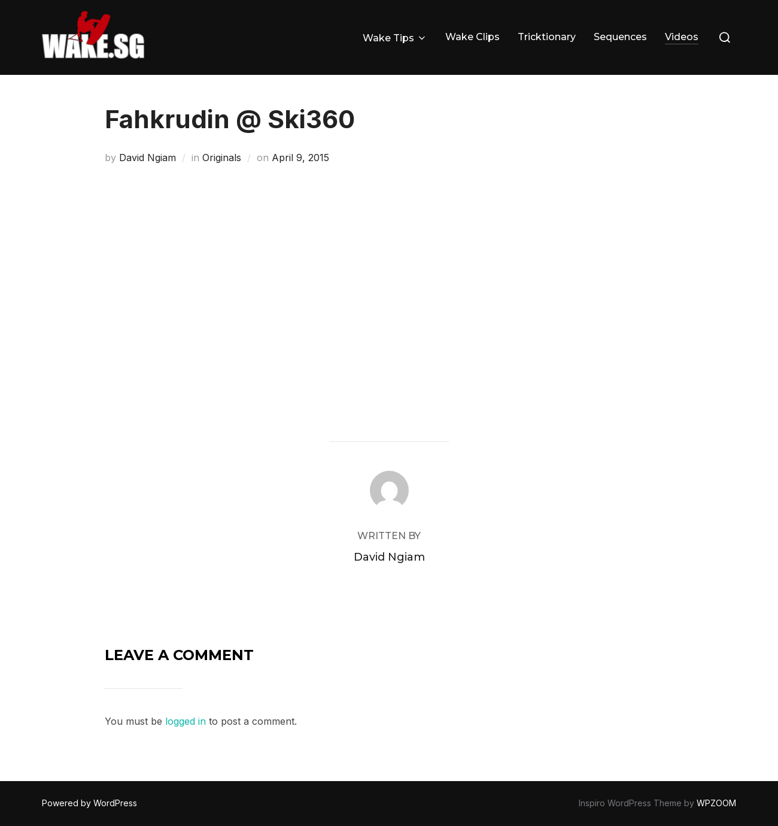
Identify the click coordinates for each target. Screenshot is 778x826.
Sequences (620, 37)
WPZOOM (716, 803)
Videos (681, 37)
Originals (221, 158)
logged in (185, 721)
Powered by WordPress (89, 803)
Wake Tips (395, 38)
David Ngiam (147, 158)
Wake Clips (472, 37)
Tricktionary (547, 37)
